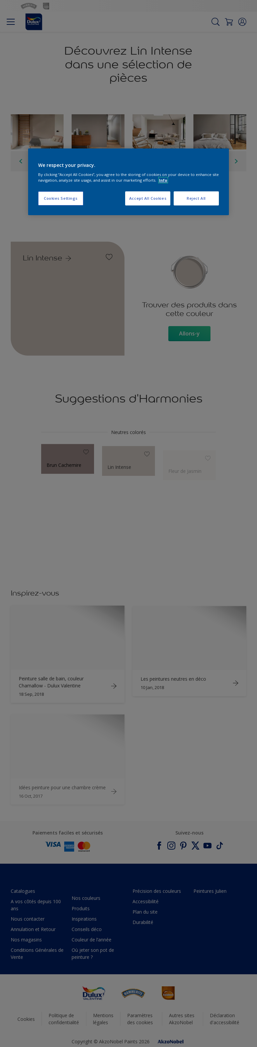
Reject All (196, 198)
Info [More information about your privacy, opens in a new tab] (163, 180)
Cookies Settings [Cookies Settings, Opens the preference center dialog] (61, 198)
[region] (128, 181)
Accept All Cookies (147, 198)
